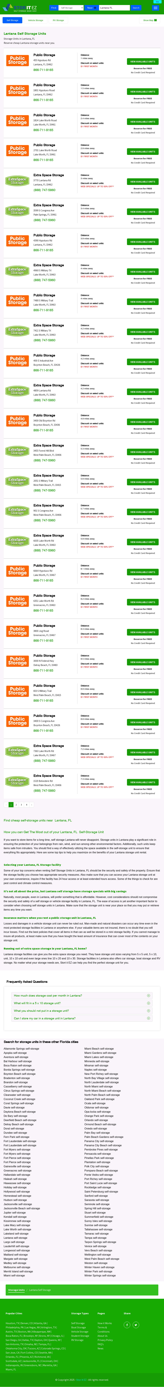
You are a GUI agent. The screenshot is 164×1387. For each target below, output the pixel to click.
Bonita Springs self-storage (19, 1070)
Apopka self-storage (15, 1053)
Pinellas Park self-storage (99, 1158)
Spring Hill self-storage (97, 1208)
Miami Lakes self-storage (98, 1057)
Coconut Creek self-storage (19, 1099)
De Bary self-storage (15, 1116)
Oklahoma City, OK (16, 1348)
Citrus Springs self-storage (19, 1091)
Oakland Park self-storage (99, 1099)
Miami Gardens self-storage (100, 1053)
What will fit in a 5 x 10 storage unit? (82, 1003)
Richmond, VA (42, 1357)
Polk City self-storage (96, 1166)
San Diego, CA (13, 1340)
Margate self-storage (16, 1259)
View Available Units (142, 61)
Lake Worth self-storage (17, 1229)
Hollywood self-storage (17, 1191)
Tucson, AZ (34, 1348)
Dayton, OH (41, 1340)
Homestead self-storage (17, 1196)
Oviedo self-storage (95, 1128)
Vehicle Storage (35, 20)
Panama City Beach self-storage (103, 1145)
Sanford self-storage (96, 1196)
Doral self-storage (14, 1128)
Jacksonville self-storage (18, 1204)
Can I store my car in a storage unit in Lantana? (82, 1018)
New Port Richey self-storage (101, 1074)
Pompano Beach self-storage (101, 1170)
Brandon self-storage (16, 1082)
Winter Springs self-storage (100, 1275)
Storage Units (16, 1290)
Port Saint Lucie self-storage (100, 1183)
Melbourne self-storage (17, 1267)
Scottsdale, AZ (14, 1361)
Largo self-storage (14, 1242)
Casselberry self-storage (18, 1086)
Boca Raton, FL (14, 1336)
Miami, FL (11, 1369)
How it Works (105, 1323)
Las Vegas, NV (32, 1327)
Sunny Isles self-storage (98, 1221)
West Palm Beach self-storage (101, 1259)
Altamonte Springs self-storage (21, 1048)
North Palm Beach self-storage (102, 1095)
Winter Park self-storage (98, 1271)
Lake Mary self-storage (17, 1225)
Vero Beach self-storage (98, 1250)
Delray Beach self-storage (19, 1124)
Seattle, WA (46, 1353)
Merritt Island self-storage (18, 1271)
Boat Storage (78, 1327)
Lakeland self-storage (16, 1233)
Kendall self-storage (15, 1217)
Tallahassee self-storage (98, 1229)
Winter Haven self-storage (99, 1267)
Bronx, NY (44, 1336)
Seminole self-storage (97, 1204)
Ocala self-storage (95, 1103)
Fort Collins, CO (29, 1353)
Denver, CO (27, 1323)
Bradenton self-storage (17, 1078)
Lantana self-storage (15, 1238)
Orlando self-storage (96, 1120)
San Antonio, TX (14, 1344)
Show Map (148, 20)
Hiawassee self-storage (17, 1183)
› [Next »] (31, 804)
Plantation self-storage (97, 1162)
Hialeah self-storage (15, 1179)
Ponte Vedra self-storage (98, 1175)
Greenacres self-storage (18, 1170)
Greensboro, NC (33, 1365)
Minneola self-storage (96, 1061)
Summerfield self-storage (98, 1217)
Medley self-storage (15, 1263)
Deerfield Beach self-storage (20, 1120)
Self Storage (12, 20)
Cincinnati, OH (50, 1361)
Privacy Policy (105, 1340)
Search (136, 7)
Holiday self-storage (15, 1187)
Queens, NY (55, 1340)
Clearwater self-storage (17, 1095)
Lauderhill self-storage (16, 1246)
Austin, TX (11, 1331)
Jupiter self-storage (15, 1212)
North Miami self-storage (98, 1086)
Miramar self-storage (96, 1065)
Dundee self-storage (15, 1133)
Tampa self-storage (95, 1238)
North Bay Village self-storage (101, 1078)
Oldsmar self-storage (96, 1107)
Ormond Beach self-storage (100, 1124)
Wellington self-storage (97, 1254)
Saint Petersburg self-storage (101, 1191)
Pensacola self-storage (97, 1154)
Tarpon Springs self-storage (100, 1242)
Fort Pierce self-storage (17, 1158)
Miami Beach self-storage (99, 1048)
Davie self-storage (14, 1107)
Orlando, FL (12, 1357)
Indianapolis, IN (14, 1365)
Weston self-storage (95, 1263)
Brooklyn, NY (31, 1336)
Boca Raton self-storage (18, 1065)
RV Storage (58, 20)
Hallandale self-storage (17, 1175)
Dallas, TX (27, 1340)
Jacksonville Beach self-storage (22, 1208)
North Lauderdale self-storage (101, 1082)
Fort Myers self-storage (17, 1149)
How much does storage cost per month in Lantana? (82, 995)
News (100, 1348)
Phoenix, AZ (26, 1357)
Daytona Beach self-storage (20, 1112)
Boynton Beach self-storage (20, 1074)
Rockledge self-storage (97, 1187)
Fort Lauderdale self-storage (20, 1141)
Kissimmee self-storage (17, 1221)
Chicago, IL (57, 1336)
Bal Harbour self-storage (18, 1061)
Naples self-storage (95, 1070)
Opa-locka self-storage (97, 1112)
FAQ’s (101, 1344)
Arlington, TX (49, 1327)
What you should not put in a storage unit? (82, 1010)
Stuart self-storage (95, 1212)
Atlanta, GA (40, 1323)
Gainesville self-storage (17, 1166)
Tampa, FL (44, 1344)
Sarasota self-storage (96, 1200)
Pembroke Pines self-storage (101, 1149)
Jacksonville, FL (31, 1361)
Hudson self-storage (15, 1200)
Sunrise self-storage (95, 1225)
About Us (102, 1336)
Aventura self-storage (16, 1057)
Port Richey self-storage (98, 1179)
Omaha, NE (31, 1344)
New (157, 2)
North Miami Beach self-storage (102, 1091)
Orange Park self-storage (99, 1116)
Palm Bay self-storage (97, 1133)
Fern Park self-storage (16, 1137)
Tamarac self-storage (96, 1233)
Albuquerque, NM (41, 1331)
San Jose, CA (12, 1353)
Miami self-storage (14, 1275)
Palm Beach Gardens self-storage (103, 1137)
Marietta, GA (50, 1365)
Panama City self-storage (99, 1141)
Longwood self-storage (17, 1250)
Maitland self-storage (16, 1254)
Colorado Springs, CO (53, 1348)
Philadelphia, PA (15, 1327)
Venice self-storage (95, 1246)
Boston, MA (24, 1331)
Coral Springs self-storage (19, 1103)
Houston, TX (12, 1323)
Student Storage (80, 1336)
